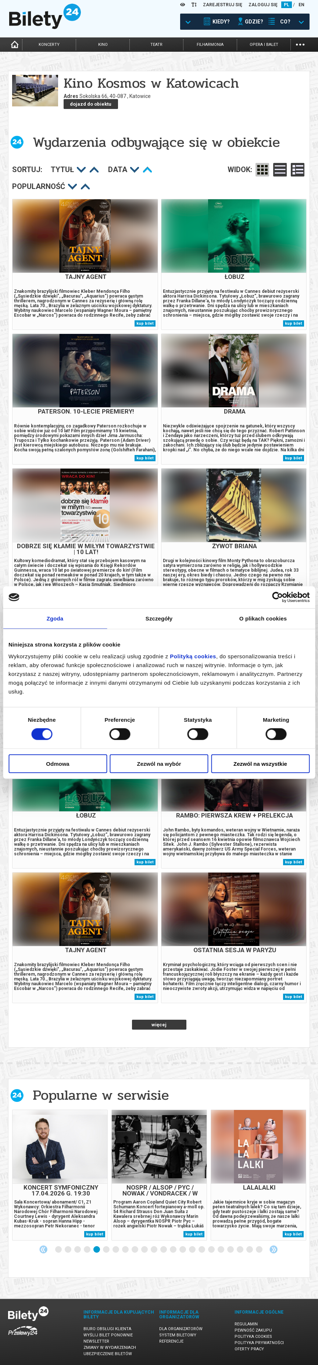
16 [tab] (202, 1249)
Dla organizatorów (181, 1328)
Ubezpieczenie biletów (107, 1353)
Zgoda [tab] (55, 618)
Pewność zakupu (253, 1330)
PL (286, 4)
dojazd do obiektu (90, 104)
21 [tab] (250, 1249)
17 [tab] (211, 1249)
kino (103, 44)
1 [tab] (58, 1249)
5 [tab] (97, 1249)
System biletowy (177, 1335)
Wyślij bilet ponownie (108, 1335)
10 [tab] (145, 1249)
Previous (43, 1249)
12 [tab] (164, 1249)
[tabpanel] (60, 1175)
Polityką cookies (193, 656)
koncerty (49, 44)
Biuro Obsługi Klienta (107, 1328)
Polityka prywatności (259, 1342)
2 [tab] (68, 1249)
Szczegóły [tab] (159, 618)
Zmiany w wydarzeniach (109, 1347)
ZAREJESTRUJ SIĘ (222, 4)
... (300, 43)
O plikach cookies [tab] (263, 618)
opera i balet (264, 44)
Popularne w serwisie (101, 1095)
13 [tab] (173, 1249)
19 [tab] (231, 1249)
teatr (156, 44)
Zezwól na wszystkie (260, 763)
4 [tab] (87, 1249)
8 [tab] (125, 1249)
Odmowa (57, 763)
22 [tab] (259, 1249)
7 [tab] (116, 1249)
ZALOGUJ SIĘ (263, 4)
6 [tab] (106, 1249)
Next (273, 1249)
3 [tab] (78, 1249)
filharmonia (210, 44)
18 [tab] (221, 1249)
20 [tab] (240, 1249)
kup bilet (145, 323)
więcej (159, 1024)
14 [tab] (183, 1249)
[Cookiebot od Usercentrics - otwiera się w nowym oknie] (277, 597)
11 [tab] (154, 1249)
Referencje (171, 1341)
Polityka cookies (253, 1336)
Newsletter (96, 1341)
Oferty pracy (249, 1349)
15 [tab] (192, 1249)
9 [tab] (135, 1249)
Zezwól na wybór (159, 763)
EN (301, 4)
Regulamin (246, 1324)
